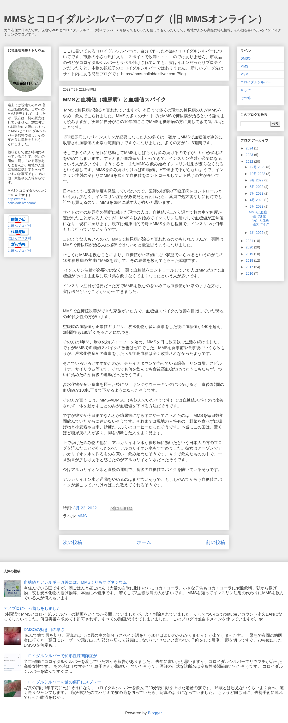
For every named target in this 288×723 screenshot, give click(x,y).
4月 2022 (257, 200)
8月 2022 (257, 187)
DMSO (245, 58)
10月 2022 (258, 174)
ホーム (144, 542)
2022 (250, 161)
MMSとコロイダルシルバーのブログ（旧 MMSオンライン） (135, 19)
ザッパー (247, 90)
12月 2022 (258, 167)
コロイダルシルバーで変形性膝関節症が (60, 656)
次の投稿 (72, 542)
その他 (245, 98)
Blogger (155, 713)
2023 (250, 155)
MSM (244, 74)
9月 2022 (257, 180)
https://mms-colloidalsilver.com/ (22, 201)
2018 (250, 260)
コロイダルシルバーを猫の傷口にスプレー (62, 682)
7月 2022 (257, 193)
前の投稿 (215, 542)
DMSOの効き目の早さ (44, 629)
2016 (250, 273)
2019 (250, 254)
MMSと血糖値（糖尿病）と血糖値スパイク (259, 218)
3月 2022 (257, 206)
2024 (250, 148)
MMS (82, 516)
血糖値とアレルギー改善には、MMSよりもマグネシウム (75, 582)
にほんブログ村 (19, 226)
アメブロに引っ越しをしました (32, 608)
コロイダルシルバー (255, 82)
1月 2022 (257, 233)
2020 (250, 247)
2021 (250, 241)
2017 (250, 267)
